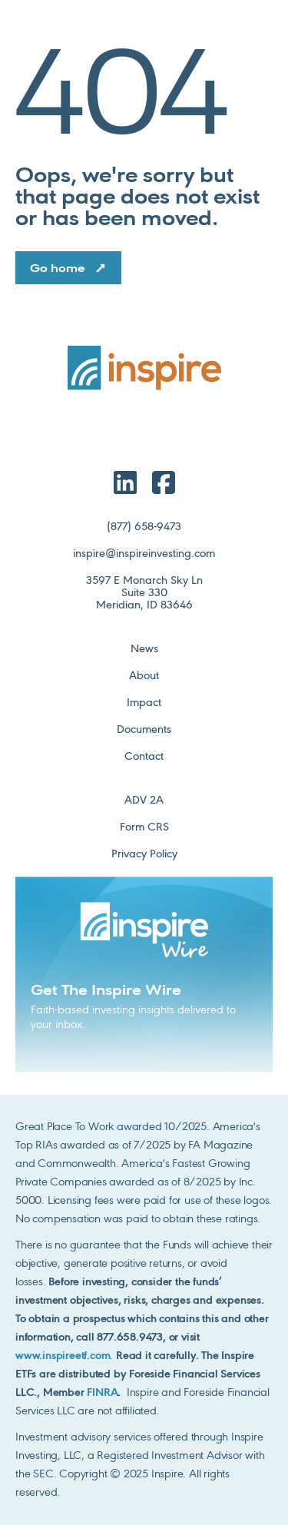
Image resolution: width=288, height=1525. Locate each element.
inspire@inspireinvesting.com (144, 554)
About (144, 676)
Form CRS (144, 827)
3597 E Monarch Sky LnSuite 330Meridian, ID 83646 (144, 593)
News (144, 649)
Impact (144, 703)
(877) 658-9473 (144, 527)
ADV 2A (144, 800)
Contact (144, 757)
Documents (144, 730)
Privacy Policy (144, 854)
